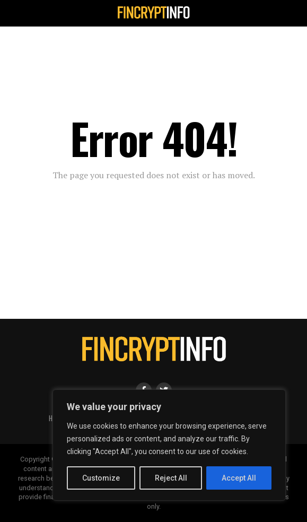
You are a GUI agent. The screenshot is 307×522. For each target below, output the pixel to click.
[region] (169, 445)
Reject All (171, 478)
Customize (101, 478)
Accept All (239, 478)
